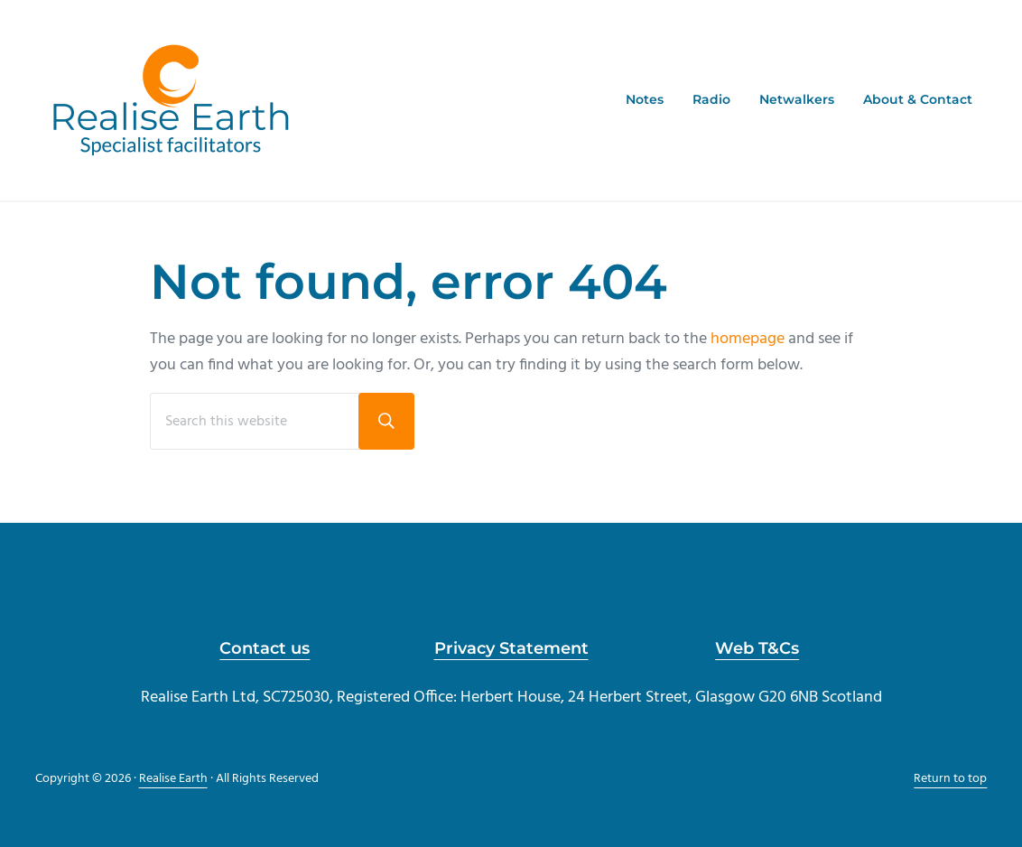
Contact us (264, 647)
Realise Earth (173, 778)
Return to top (950, 778)
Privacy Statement (511, 647)
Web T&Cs (757, 647)
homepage (748, 339)
